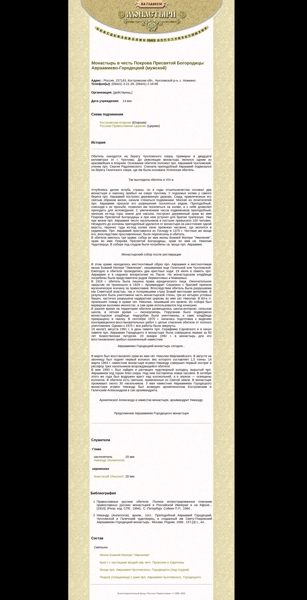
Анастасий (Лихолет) (109, 476)
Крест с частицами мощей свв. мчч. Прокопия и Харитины (142, 562)
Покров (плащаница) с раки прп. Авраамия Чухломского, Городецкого (150, 577)
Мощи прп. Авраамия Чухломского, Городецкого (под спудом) (144, 569)
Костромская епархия (115, 122)
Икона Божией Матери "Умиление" (125, 555)
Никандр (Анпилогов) (109, 460)
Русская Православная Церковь (123, 126)
